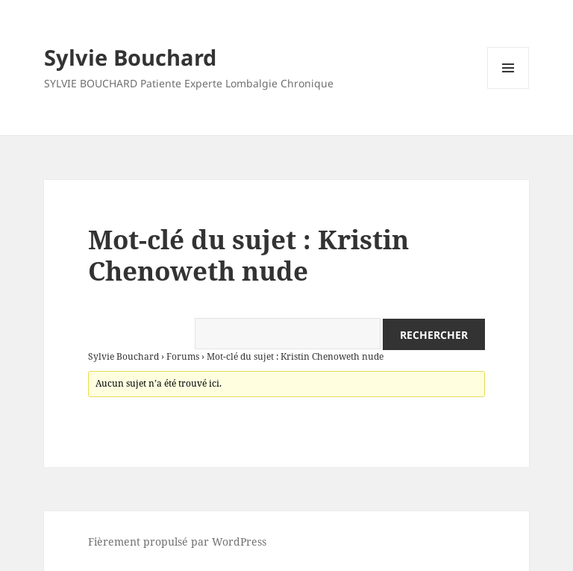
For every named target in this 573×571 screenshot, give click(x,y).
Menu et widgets (508, 88)
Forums (182, 356)
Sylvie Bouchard (130, 57)
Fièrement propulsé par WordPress (177, 541)
